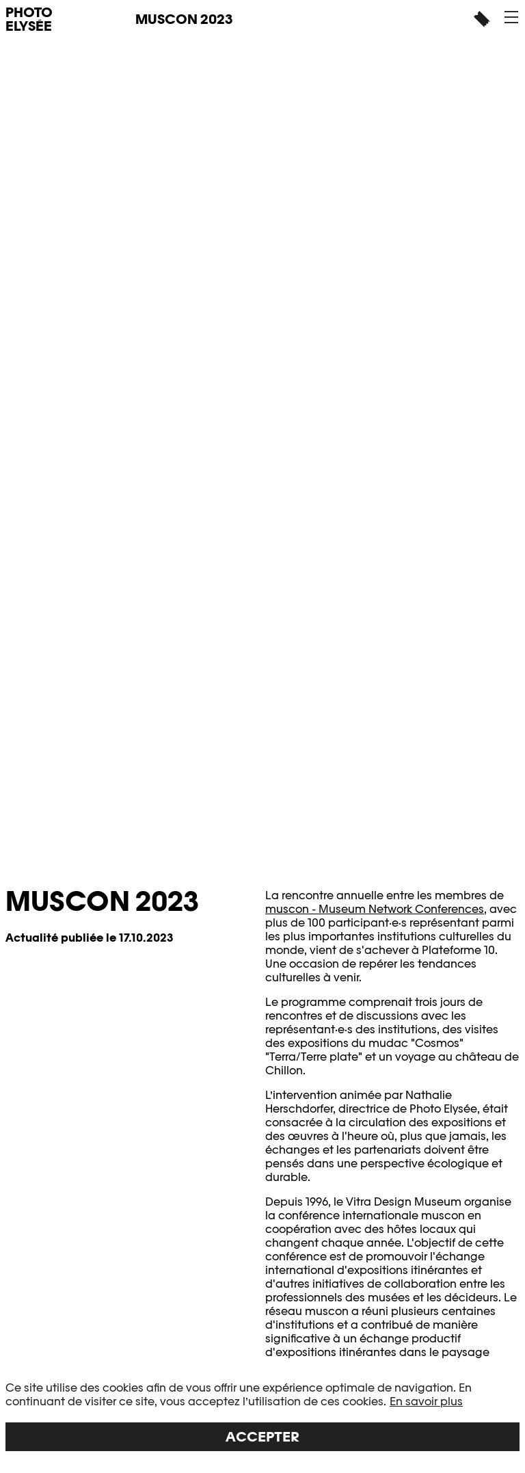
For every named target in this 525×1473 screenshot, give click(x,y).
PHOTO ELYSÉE (29, 19)
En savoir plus (426, 1401)
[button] (511, 17)
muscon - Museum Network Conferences (374, 909)
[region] (262, 1416)
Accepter (262, 1437)
